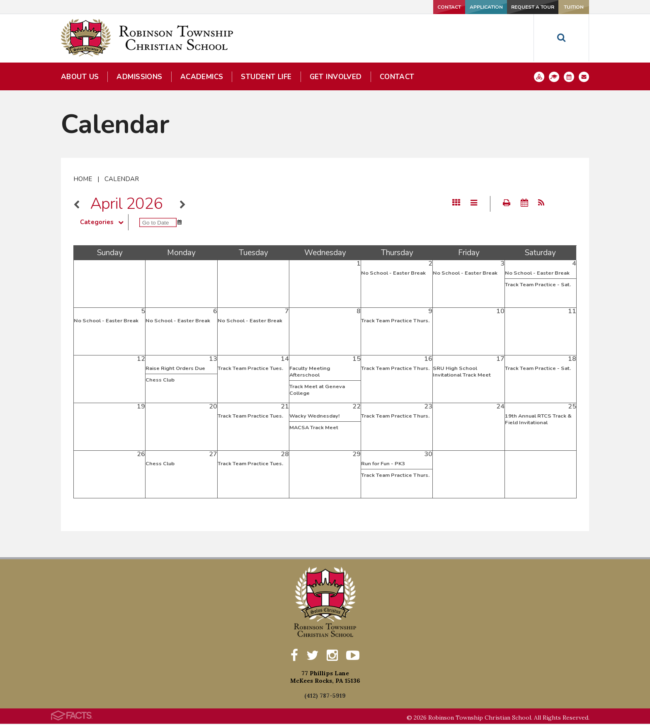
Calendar (121, 179)
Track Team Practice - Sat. (538, 284)
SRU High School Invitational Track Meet (462, 372)
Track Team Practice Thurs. (395, 320)
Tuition (562, 7)
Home (82, 179)
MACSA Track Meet (313, 427)
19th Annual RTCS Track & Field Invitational (538, 419)
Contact (387, 7)
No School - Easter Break (393, 273)
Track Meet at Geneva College (317, 390)
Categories (104, 222)
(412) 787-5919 (325, 697)
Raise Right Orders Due (175, 368)
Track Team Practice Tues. (250, 368)
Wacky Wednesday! (314, 416)
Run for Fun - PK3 (383, 463)
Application (442, 7)
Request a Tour (502, 7)
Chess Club (160, 380)
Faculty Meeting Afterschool (309, 372)
